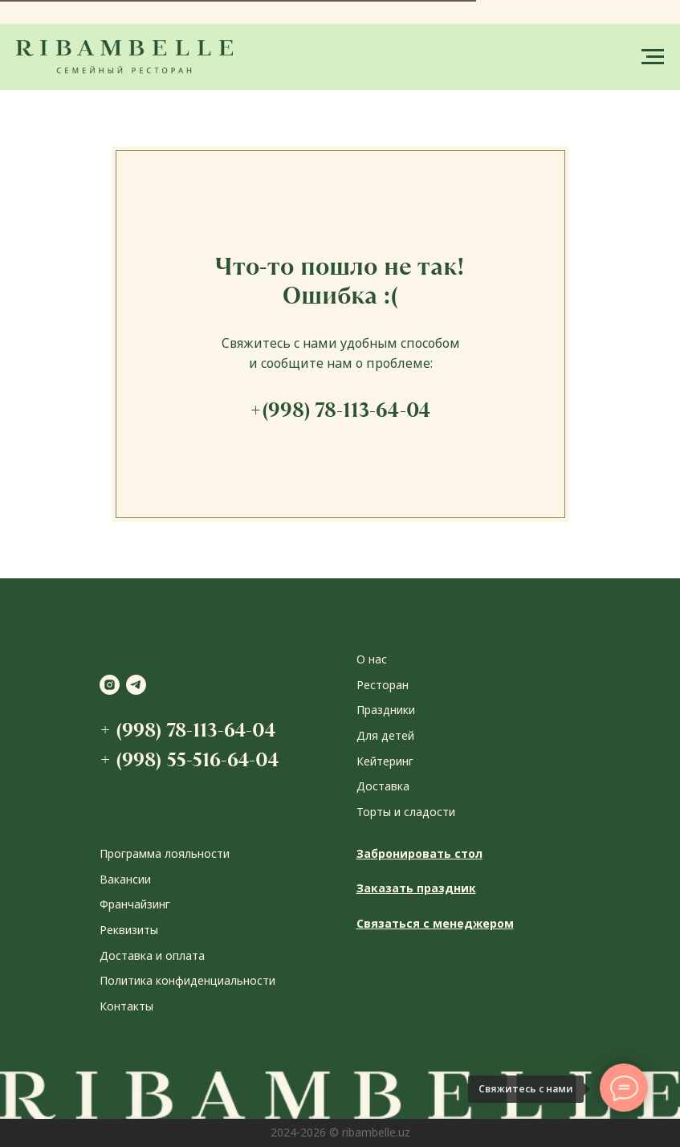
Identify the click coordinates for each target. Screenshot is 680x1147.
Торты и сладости (405, 811)
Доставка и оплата (152, 955)
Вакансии (125, 879)
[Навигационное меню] (652, 57)
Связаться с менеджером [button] (435, 923)
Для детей (385, 735)
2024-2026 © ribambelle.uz (340, 1132)
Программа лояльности (165, 853)
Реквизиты (129, 929)
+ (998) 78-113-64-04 (187, 729)
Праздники (385, 709)
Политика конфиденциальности (187, 980)
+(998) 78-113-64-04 (340, 410)
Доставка (382, 786)
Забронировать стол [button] (419, 853)
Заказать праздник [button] (416, 888)
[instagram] (110, 685)
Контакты (126, 1006)
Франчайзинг (135, 904)
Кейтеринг (384, 761)
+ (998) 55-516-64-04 (189, 759)
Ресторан (382, 684)
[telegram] (136, 685)
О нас (371, 659)
